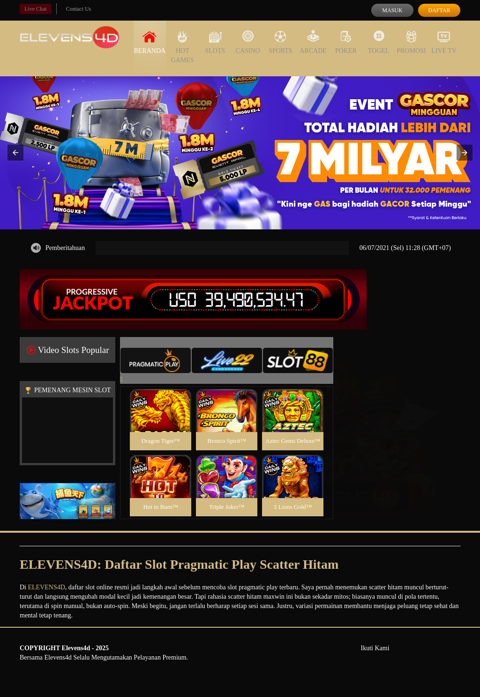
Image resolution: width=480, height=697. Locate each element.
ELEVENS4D (46, 587)
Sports (280, 42)
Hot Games (182, 47)
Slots (215, 42)
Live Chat (35, 9)
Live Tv (444, 42)
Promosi (411, 42)
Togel (379, 42)
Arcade (313, 42)
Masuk (392, 10)
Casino (248, 42)
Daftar (439, 10)
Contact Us (78, 9)
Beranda (150, 42)
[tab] (155, 360)
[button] (15, 153)
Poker (346, 42)
